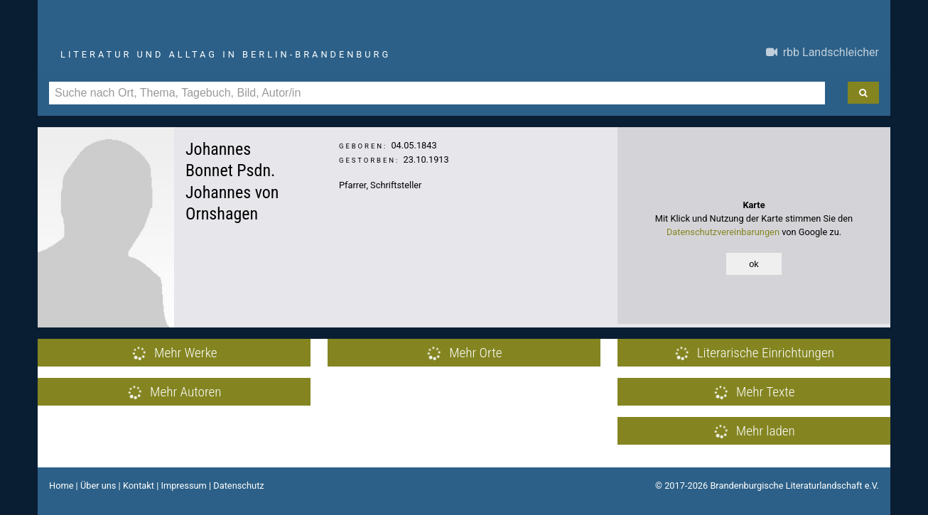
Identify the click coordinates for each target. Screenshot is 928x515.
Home (61, 485)
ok (754, 264)
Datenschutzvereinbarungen (723, 232)
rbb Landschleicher (822, 52)
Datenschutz (238, 485)
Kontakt (138, 485)
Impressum (183, 485)
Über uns (98, 485)
